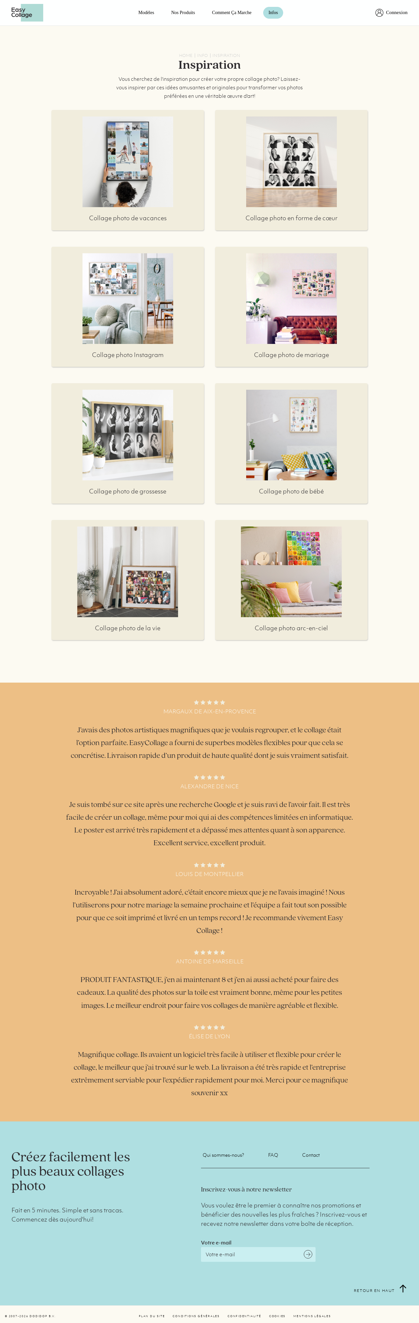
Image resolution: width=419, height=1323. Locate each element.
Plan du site (152, 1316)
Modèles (146, 12)
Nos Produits (183, 12)
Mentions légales (312, 1316)
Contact (311, 1155)
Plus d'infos (127, 161)
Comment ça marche (232, 12)
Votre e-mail (216, 1242)
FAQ (273, 1155)
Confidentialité (244, 1316)
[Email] (258, 1254)
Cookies (277, 1316)
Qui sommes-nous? (223, 1155)
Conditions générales (196, 1316)
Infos (273, 12)
